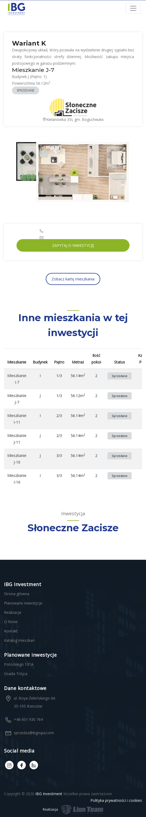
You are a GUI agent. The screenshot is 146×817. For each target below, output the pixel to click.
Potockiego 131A (19, 664)
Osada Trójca (15, 673)
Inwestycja (73, 513)
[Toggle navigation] (133, 8)
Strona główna (16, 593)
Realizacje (12, 612)
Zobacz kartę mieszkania (73, 278)
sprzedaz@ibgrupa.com (34, 732)
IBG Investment (48, 793)
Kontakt (11, 631)
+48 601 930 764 (28, 719)
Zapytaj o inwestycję (73, 245)
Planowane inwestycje (23, 603)
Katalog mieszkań (19, 640)
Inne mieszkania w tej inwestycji (73, 325)
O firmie (11, 621)
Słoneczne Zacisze (73, 528)
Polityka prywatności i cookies (116, 800)
